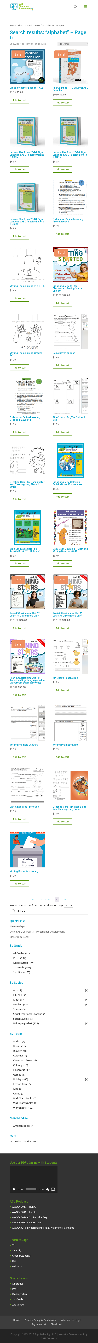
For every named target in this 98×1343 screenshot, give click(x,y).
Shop (20, 25)
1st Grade (17, 1299)
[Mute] (47, 1189)
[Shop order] (72, 44)
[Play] (14, 1189)
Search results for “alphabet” (40, 25)
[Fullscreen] (53, 1189)
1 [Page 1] (37, 899)
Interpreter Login (71, 1320)
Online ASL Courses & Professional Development (37, 931)
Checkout (56, 1324)
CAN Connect (49, 1338)
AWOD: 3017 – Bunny (24, 1206)
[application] (33, 1179)
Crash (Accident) (21, 1255)
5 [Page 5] (53, 899)
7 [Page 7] (60, 899)
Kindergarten (19, 1294)
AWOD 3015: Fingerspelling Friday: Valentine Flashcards (43, 1227)
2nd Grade (18, 1304)
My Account (39, 1324)
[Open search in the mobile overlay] (49, 911)
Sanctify (16, 1250)
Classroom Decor (19, 937)
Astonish (17, 1266)
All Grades (17, 1283)
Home (13, 25)
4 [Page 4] (49, 899)
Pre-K (15, 1289)
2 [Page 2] (41, 899)
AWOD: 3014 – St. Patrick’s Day (29, 1217)
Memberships (17, 926)
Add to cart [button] (19, 100)
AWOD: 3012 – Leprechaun (27, 1222)
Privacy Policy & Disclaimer (40, 1320)
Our (14, 1261)
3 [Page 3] (45, 899)
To (13, 1245)
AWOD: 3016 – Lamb (24, 1212)
